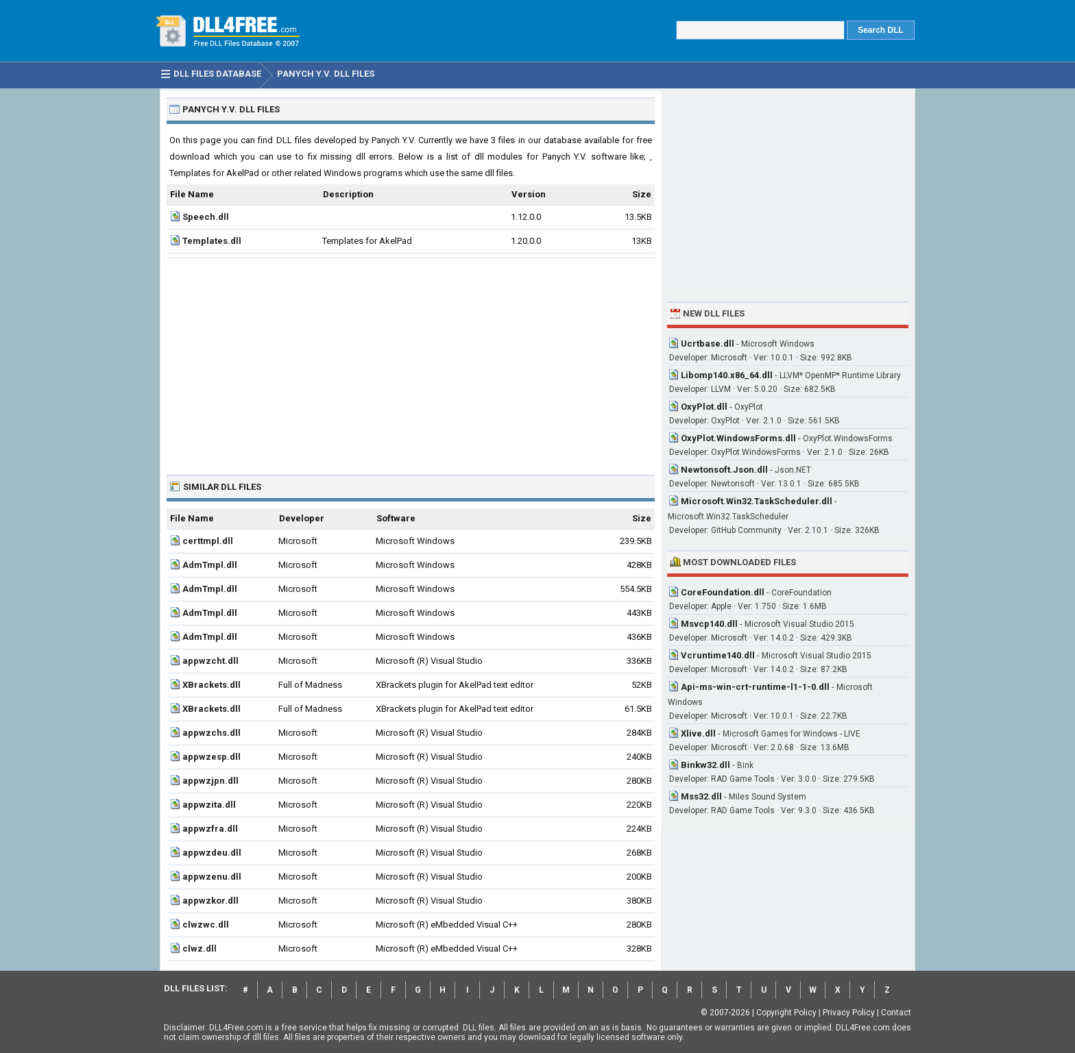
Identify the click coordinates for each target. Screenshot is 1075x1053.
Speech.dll (205, 217)
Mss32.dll (701, 796)
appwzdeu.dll (211, 852)
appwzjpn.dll (210, 781)
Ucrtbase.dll (707, 343)
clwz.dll (199, 948)
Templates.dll (211, 241)
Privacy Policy (849, 1012)
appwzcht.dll (210, 661)
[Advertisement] (411, 361)
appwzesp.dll (211, 757)
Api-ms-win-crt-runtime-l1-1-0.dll (755, 687)
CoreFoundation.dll (722, 592)
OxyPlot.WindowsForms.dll (738, 438)
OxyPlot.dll (704, 406)
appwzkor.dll (210, 900)
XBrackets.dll (211, 685)
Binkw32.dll (705, 765)
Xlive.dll (698, 733)
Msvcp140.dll (709, 624)
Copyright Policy (786, 1012)
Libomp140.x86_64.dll (727, 375)
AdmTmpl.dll (209, 565)
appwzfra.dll (210, 828)
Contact (896, 1012)
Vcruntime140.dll (718, 655)
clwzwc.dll (205, 924)
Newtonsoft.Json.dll (724, 469)
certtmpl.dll (207, 541)
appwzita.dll (209, 805)
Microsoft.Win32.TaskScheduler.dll (756, 501)
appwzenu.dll (211, 876)
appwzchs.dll (211, 733)
